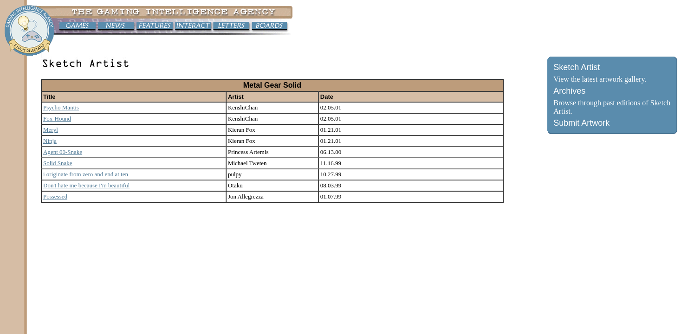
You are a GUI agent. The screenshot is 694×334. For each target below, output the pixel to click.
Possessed (55, 196)
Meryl (50, 129)
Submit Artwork (581, 123)
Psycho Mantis (61, 107)
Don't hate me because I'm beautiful (86, 185)
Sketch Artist (576, 67)
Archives (569, 91)
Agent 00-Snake (62, 151)
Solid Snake (57, 163)
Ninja (50, 140)
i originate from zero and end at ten (85, 174)
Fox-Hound (57, 118)
